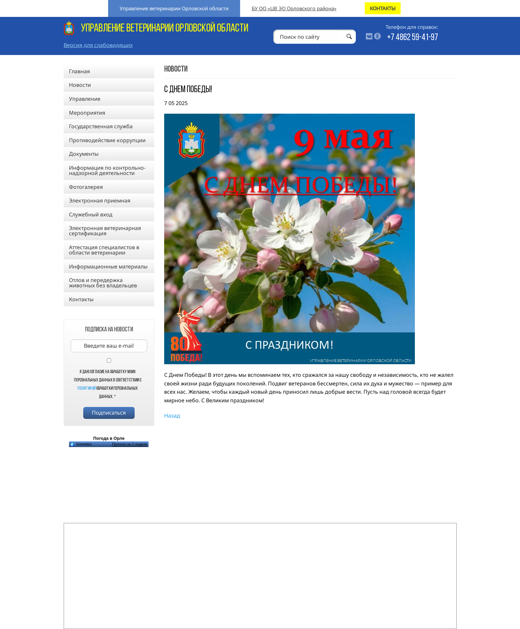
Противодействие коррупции (107, 140)
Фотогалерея (86, 187)
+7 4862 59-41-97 (412, 37)
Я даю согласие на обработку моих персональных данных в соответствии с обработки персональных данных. (107, 385)
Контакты (81, 299)
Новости (80, 84)
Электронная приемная (99, 200)
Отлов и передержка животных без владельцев (103, 282)
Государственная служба (101, 126)
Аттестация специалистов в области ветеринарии (104, 250)
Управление (84, 98)
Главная (79, 71)
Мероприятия (87, 112)
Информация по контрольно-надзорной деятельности (107, 170)
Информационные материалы (108, 266)
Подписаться (109, 412)
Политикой (86, 388)
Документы (83, 153)
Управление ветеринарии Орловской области (174, 8)
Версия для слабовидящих (98, 45)
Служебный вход (90, 214)
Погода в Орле (108, 438)
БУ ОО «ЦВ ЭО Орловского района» (294, 8)
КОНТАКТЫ (383, 8)
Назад (172, 415)
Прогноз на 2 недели (129, 444)
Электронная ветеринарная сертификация (105, 230)
